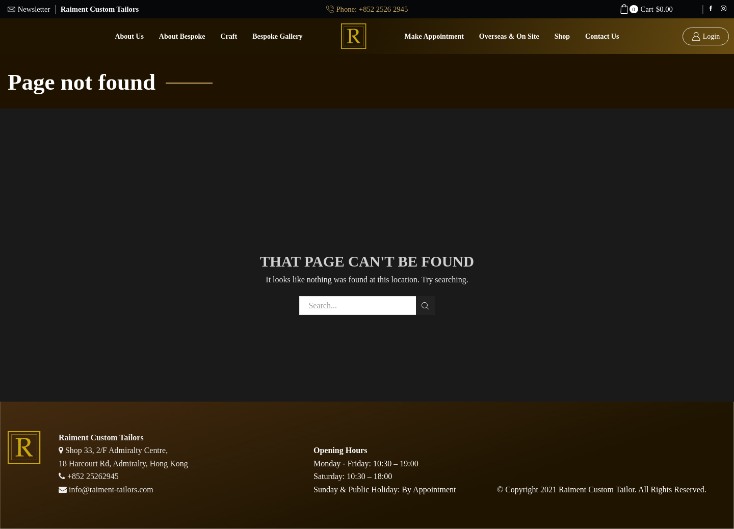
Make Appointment (434, 36)
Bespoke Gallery (277, 36)
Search (425, 305)
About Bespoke (182, 36)
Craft (229, 36)
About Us (129, 36)
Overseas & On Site (509, 36)
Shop (562, 36)
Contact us (602, 36)
